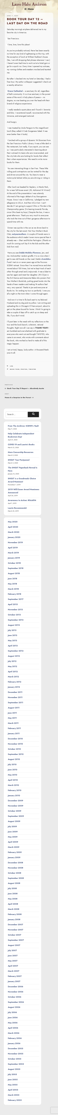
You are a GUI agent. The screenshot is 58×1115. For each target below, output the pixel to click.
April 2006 (13, 1028)
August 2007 (14, 945)
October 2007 (14, 935)
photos (24, 369)
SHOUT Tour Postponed (18, 460)
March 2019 (13, 552)
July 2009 (12, 826)
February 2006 (15, 1038)
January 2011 (14, 733)
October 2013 (14, 614)
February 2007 (15, 976)
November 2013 (15, 609)
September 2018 (15, 568)
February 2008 (15, 914)
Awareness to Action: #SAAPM (22, 500)
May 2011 (12, 718)
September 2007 (16, 940)
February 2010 (14, 790)
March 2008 (13, 909)
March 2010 (13, 785)
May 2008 (12, 898)
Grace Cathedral (15, 91)
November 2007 (15, 929)
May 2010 (12, 774)
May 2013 (12, 640)
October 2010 (14, 749)
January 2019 (14, 558)
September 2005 (16, 1064)
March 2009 (13, 847)
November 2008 (15, 867)
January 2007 (14, 981)
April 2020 (13, 527)
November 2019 (15, 542)
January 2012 (14, 687)
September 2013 (15, 620)
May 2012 (12, 666)
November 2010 (15, 744)
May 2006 (12, 1022)
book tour (15, 369)
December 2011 (15, 692)
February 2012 (14, 681)
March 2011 (13, 723)
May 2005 (12, 1084)
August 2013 (14, 625)
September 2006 (16, 1002)
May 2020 (12, 521)
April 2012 (13, 671)
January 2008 (14, 919)
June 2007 (12, 955)
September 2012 (15, 651)
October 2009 (14, 811)
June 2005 (13, 1079)
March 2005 (13, 1095)
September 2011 (15, 702)
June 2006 (13, 1017)
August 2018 (14, 573)
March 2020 (13, 532)
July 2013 (12, 630)
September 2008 (16, 878)
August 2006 (14, 1007)
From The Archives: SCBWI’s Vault (23, 426)
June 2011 (12, 713)
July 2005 (12, 1074)
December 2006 (15, 986)
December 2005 (15, 1048)
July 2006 (12, 1012)
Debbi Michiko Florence (30, 252)
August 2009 (14, 821)
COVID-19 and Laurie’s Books (21, 444)
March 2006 (13, 1033)
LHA (11, 366)
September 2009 (16, 816)
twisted (32, 369)
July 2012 (12, 661)
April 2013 (13, 645)
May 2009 (12, 837)
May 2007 (12, 960)
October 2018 (14, 563)
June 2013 (12, 635)
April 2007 (13, 966)
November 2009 (15, 805)
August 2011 (14, 707)
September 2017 (15, 599)
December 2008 (15, 862)
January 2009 (14, 857)
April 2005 (13, 1089)
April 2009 (13, 842)
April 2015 (13, 604)
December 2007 (15, 924)
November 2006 (15, 991)
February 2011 (14, 728)
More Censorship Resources (20, 452)
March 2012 (13, 676)
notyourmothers (19, 234)
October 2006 (14, 997)
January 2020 (14, 537)
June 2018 (12, 578)
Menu (29, 9)
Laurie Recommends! (17, 508)
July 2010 (12, 764)
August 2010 (14, 759)
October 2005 (14, 1059)
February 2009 (15, 852)
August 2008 (14, 883)
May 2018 (12, 583)
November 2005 (15, 1053)
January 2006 (14, 1043)
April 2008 (13, 904)
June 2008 (12, 893)
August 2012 (14, 656)
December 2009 (15, 800)
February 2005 (15, 1100)
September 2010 (16, 754)
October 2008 (14, 873)
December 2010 (15, 738)
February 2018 (14, 594)
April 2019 (13, 547)
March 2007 (13, 971)
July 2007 (12, 950)
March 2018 (13, 589)
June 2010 (12, 769)
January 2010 (14, 795)
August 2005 (14, 1069)
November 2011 (15, 697)
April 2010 (13, 780)
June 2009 (13, 831)
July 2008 (12, 888)
